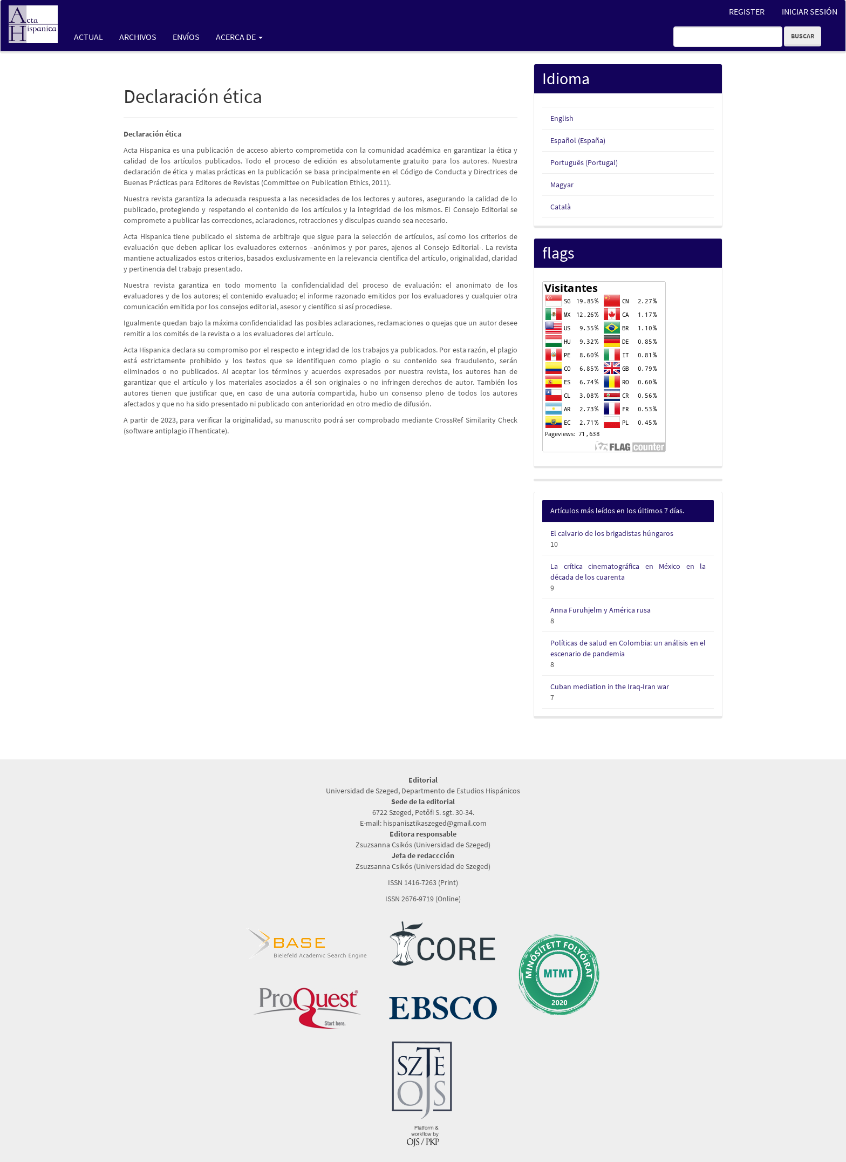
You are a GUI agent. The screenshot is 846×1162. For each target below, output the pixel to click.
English (562, 118)
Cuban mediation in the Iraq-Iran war (609, 686)
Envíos (186, 36)
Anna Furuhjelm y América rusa (600, 610)
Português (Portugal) (584, 162)
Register (747, 11)
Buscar (802, 36)
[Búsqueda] (727, 36)
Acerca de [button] (239, 36)
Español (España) (577, 140)
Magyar (562, 184)
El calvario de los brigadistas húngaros (611, 533)
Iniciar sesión (809, 11)
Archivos (137, 36)
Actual (88, 36)
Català (560, 207)
